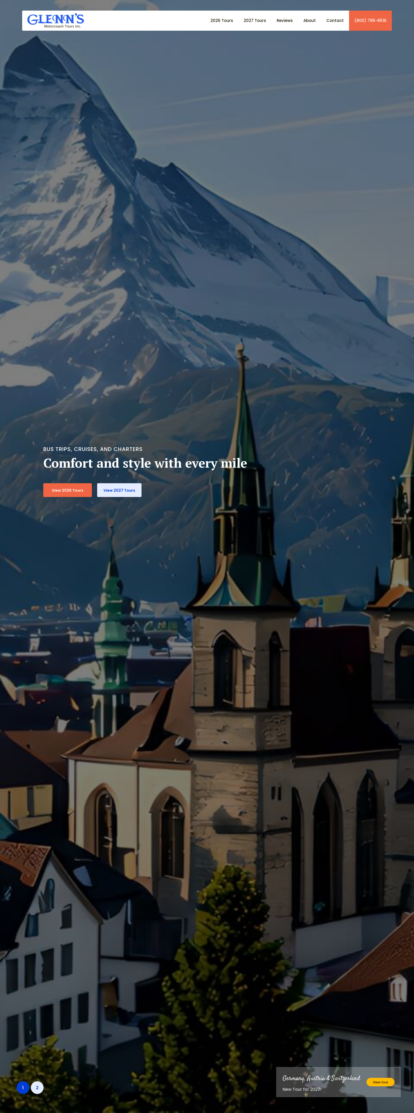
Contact (335, 20)
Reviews (285, 20)
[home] (53, 20)
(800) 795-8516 (370, 21)
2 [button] (37, 1088)
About (309, 20)
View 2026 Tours (67, 490)
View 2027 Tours (119, 490)
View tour (380, 1082)
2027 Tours (255, 20)
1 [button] (23, 1088)
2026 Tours (221, 20)
